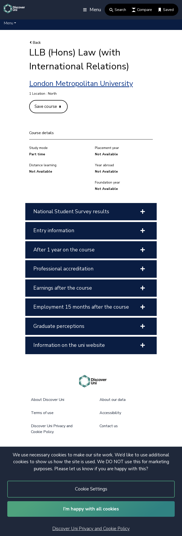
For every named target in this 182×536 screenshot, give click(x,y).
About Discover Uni (47, 399)
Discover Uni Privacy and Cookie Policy (91, 529)
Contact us (109, 426)
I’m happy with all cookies (91, 509)
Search (117, 9)
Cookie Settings (91, 489)
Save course (48, 106)
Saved (166, 9)
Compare (142, 9)
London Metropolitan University (81, 84)
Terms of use (42, 413)
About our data (113, 399)
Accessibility (110, 413)
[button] (10, 23)
